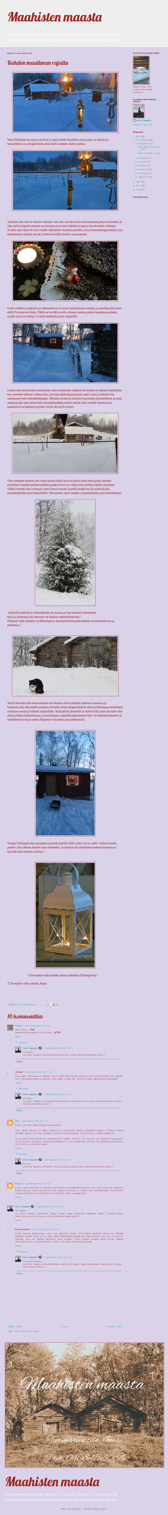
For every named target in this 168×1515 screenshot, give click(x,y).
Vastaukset (23, 1042)
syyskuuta (143, 162)
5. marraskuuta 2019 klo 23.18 (57, 1048)
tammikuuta (143, 177)
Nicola (18, 1026)
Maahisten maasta (54, 16)
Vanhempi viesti (115, 1326)
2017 (138, 186)
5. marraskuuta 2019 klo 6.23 (36, 1184)
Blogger (103, 1509)
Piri (17, 1121)
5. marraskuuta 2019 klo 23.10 (49, 1207)
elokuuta (142, 166)
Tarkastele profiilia (143, 125)
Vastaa (18, 1037)
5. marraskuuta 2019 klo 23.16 (57, 1160)
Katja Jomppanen (30, 1048)
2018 (138, 182)
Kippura (18, 1184)
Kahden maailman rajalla (149, 153)
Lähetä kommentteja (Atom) (26, 1331)
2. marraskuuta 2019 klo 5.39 (35, 1026)
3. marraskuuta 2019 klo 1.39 (37, 1072)
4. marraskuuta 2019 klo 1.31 (33, 1121)
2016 (138, 189)
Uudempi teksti (15, 1326)
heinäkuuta (143, 169)
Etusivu (64, 1326)
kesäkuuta (143, 173)
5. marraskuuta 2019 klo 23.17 (57, 1094)
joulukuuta (143, 140)
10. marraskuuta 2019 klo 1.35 (45, 1229)
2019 (138, 136)
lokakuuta (143, 158)
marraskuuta (144, 144)
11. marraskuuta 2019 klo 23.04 (57, 1257)
